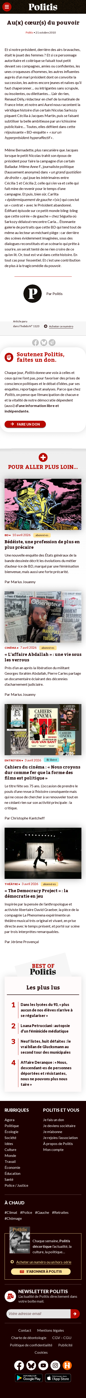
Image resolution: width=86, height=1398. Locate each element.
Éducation (12, 1173)
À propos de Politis (58, 1143)
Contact (24, 1330)
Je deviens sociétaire (59, 1125)
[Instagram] (55, 1366)
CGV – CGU (61, 1337)
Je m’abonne (52, 1131)
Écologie (11, 1131)
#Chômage (13, 1218)
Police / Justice (16, 1185)
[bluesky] (31, 1366)
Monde (10, 1155)
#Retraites (60, 1212)
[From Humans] (67, 1366)
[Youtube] (43, 1366)
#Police (26, 1212)
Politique (12, 1125)
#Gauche (42, 1212)
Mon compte (53, 1149)
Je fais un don (53, 1119)
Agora (9, 1119)
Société (10, 1137)
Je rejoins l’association (60, 1137)
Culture (10, 1149)
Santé (9, 1179)
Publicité (65, 1345)
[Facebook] (19, 1366)
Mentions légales (50, 1330)
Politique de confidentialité (31, 1345)
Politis (29, 32)
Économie (12, 1167)
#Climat (11, 1212)
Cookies (41, 1352)
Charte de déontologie (28, 1337)
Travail (10, 1161)
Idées (9, 1143)
